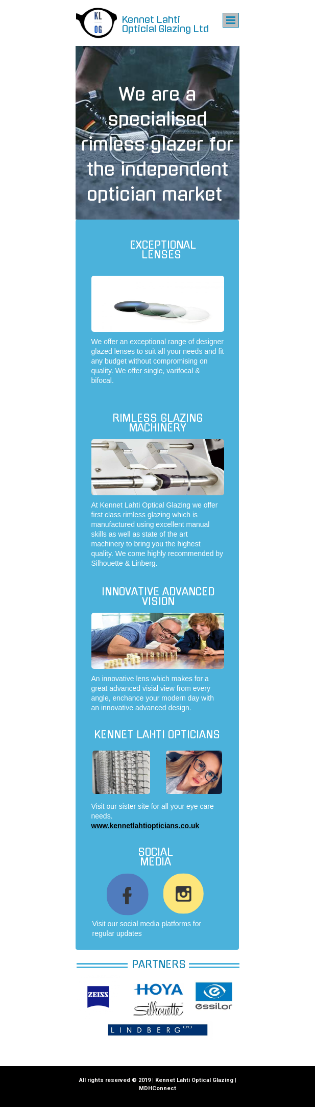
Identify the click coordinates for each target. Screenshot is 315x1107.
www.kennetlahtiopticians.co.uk (145, 826)
